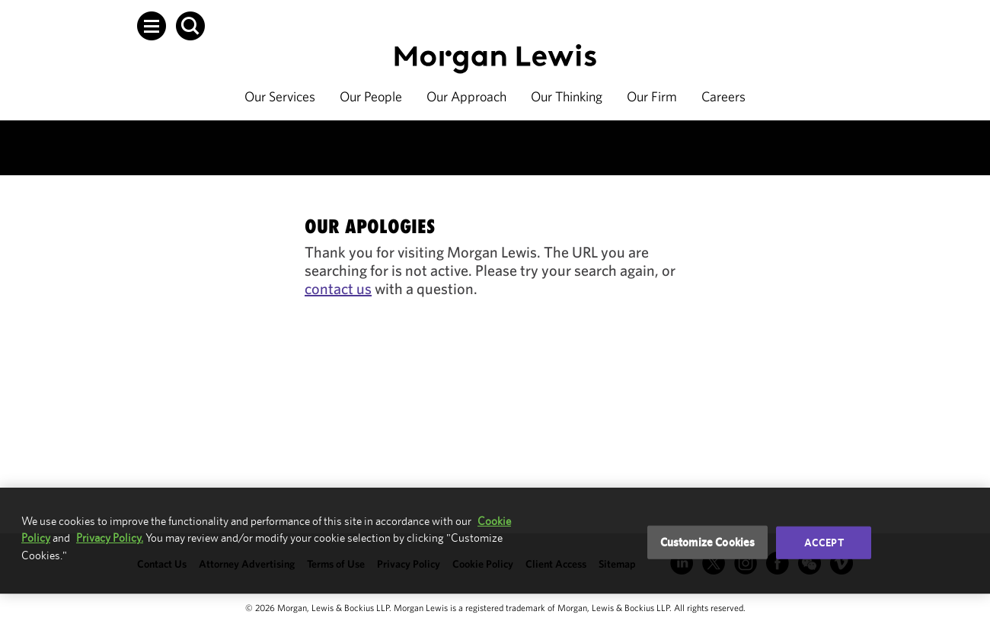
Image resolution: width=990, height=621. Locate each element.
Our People (371, 96)
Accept (824, 542)
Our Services (279, 96)
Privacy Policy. (109, 537)
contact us (338, 288)
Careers (723, 96)
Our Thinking (566, 96)
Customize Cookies (707, 542)
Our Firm (652, 96)
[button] (151, 25)
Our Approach (466, 96)
